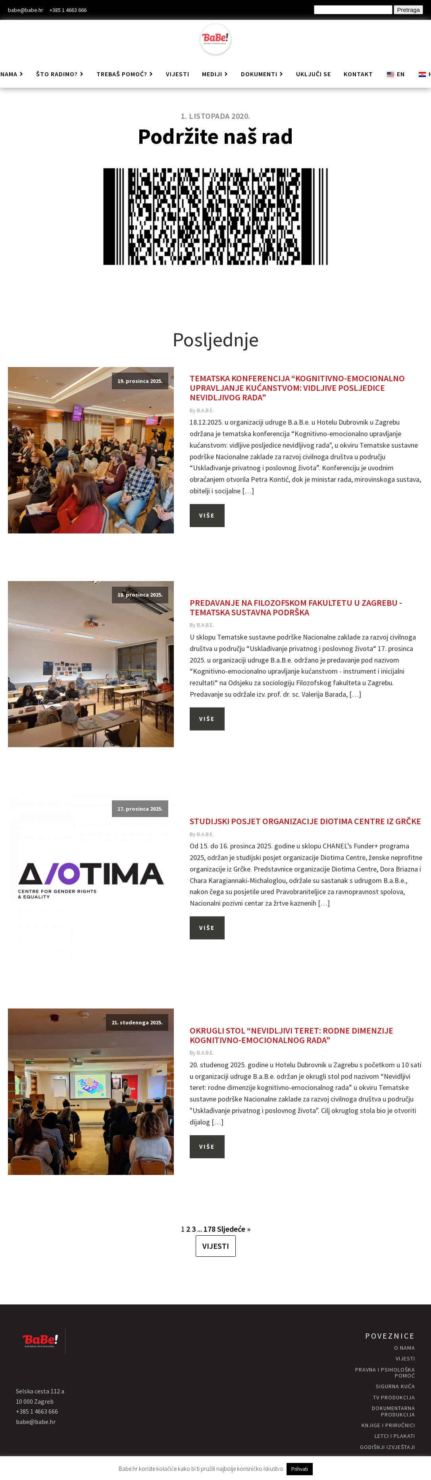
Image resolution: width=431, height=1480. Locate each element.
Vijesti (177, 74)
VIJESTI (215, 1246)
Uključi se (313, 74)
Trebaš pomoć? (124, 74)
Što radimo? (60, 74)
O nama (404, 1348)
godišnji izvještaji (387, 1447)
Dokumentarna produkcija (393, 1411)
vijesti (405, 1359)
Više (207, 515)
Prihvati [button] (299, 1469)
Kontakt (358, 74)
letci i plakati (395, 1436)
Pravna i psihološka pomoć (385, 1373)
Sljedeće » (233, 1229)
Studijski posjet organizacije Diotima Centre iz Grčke (305, 821)
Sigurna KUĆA (395, 1386)
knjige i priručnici (388, 1425)
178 (210, 1229)
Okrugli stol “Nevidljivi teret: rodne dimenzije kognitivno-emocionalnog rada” (291, 1035)
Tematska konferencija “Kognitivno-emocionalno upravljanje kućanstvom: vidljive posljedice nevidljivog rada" (297, 387)
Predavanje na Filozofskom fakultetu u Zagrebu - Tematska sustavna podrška (296, 607)
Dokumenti (262, 74)
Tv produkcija (394, 1398)
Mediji (215, 74)
